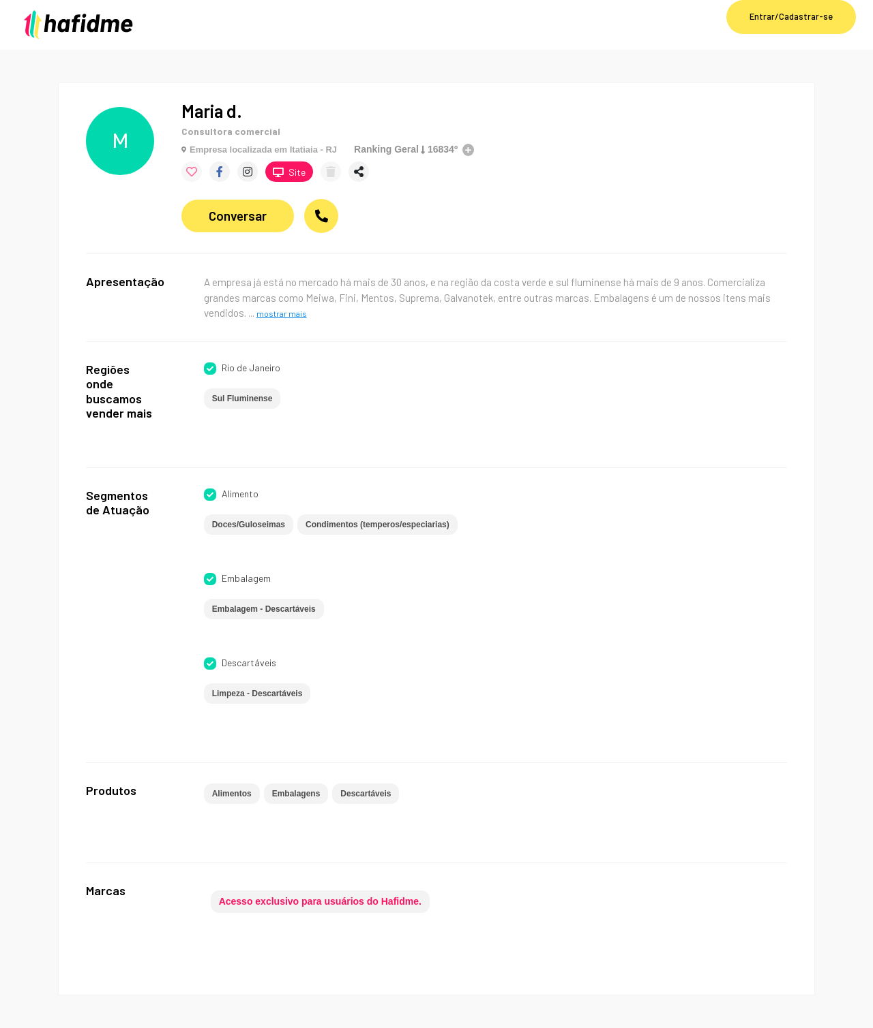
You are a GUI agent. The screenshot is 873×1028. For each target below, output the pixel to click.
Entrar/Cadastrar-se (791, 16)
